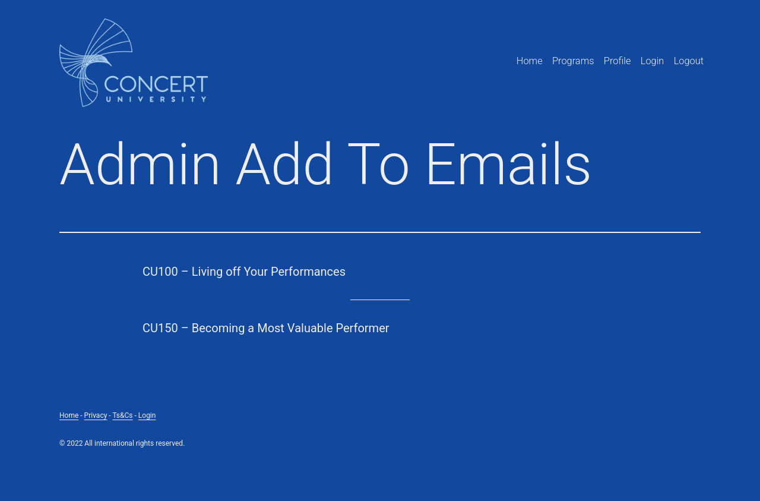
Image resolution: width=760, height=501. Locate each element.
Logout (689, 61)
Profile (617, 61)
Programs (573, 61)
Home (530, 61)
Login (652, 61)
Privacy (95, 415)
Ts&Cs (122, 415)
